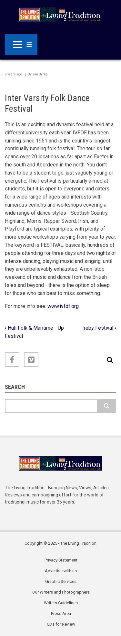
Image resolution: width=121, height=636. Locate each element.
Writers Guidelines (61, 603)
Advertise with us (61, 571)
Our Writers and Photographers (61, 592)
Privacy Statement (61, 560)
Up (61, 328)
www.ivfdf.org (63, 306)
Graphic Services (60, 581)
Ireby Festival (99, 328)
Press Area (61, 613)
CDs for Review (61, 624)
